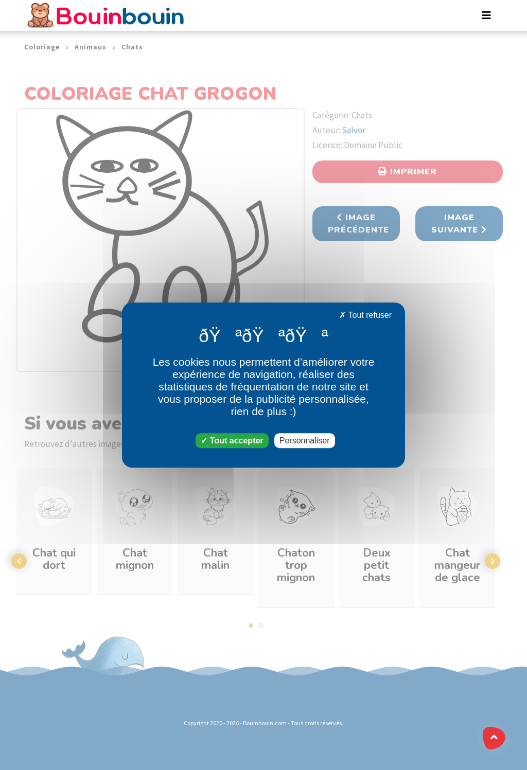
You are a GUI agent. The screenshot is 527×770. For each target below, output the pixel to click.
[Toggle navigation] (486, 15)
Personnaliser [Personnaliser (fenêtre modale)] (304, 440)
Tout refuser (365, 315)
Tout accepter (232, 440)
